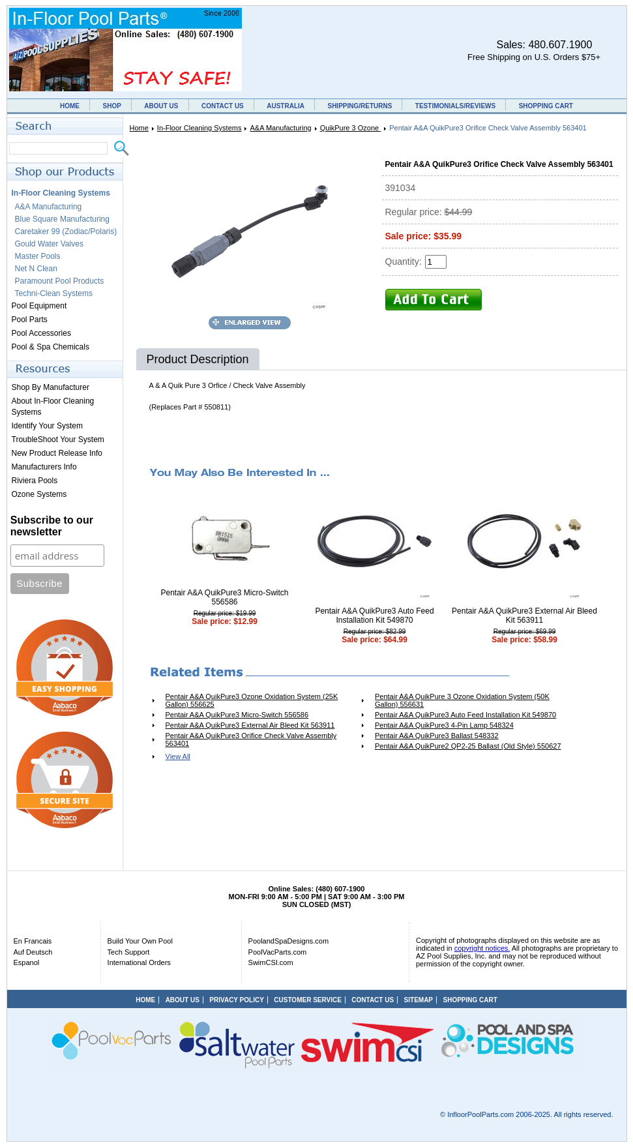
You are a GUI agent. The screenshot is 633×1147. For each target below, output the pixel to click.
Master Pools (38, 256)
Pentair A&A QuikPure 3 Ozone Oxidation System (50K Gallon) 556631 (462, 700)
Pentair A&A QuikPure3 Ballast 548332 (437, 735)
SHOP (111, 106)
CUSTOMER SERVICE (308, 1000)
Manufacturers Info (44, 466)
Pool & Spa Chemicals (50, 346)
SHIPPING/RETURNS (359, 106)
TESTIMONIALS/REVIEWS (455, 106)
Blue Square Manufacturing (62, 219)
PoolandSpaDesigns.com (288, 941)
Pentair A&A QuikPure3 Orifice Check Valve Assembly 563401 (251, 739)
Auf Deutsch (33, 952)
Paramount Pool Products (59, 281)
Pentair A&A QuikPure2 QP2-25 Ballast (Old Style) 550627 (468, 746)
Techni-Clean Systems (54, 293)
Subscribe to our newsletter (51, 525)
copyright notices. (482, 948)
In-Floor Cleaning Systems (199, 128)
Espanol (27, 962)
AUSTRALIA (285, 106)
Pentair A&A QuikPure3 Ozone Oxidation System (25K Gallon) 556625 (252, 700)
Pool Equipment (39, 305)
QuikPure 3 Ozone (350, 128)
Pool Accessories (41, 333)
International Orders (139, 962)
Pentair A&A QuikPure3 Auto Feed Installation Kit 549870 (374, 615)
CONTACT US (222, 106)
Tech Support (129, 952)
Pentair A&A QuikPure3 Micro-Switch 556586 (224, 597)
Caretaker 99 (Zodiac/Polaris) (66, 231)
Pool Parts (30, 319)
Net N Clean (36, 268)
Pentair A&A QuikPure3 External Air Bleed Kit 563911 (524, 615)
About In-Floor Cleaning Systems (53, 406)
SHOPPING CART (546, 106)
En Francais (33, 941)
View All (178, 756)
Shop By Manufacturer (50, 387)
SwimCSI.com (270, 962)
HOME (70, 106)
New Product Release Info (57, 453)
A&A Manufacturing (280, 128)
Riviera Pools (35, 480)
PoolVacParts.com (277, 952)
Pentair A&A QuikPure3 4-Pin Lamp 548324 (444, 725)
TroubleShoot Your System (58, 439)
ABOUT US (161, 106)
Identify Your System (47, 425)
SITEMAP (418, 1000)
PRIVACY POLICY (236, 1000)
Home (139, 128)
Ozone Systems (39, 494)
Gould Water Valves (49, 243)
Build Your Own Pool (140, 941)
